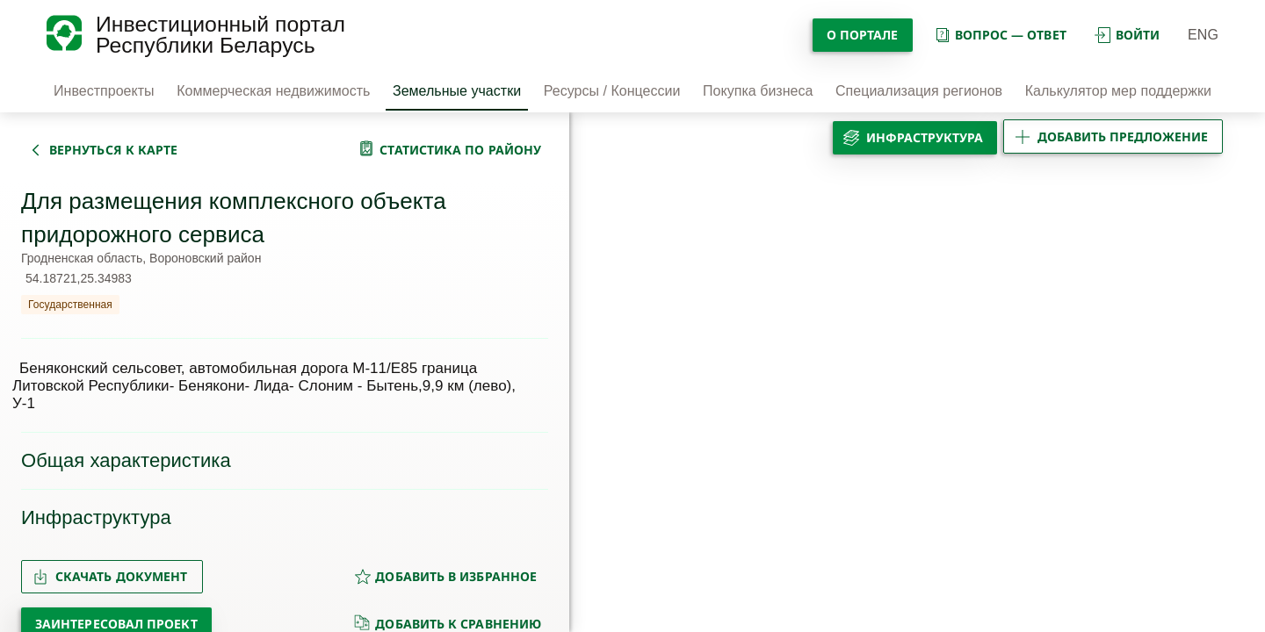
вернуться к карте (113, 149)
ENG (1203, 34)
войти (1127, 34)
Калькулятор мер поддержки (1118, 90)
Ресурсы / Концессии (612, 90)
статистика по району (460, 149)
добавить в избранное (445, 576)
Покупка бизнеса (758, 90)
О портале (863, 34)
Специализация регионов (918, 90)
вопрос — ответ (1000, 34)
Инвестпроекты (104, 90)
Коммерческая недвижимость (273, 90)
